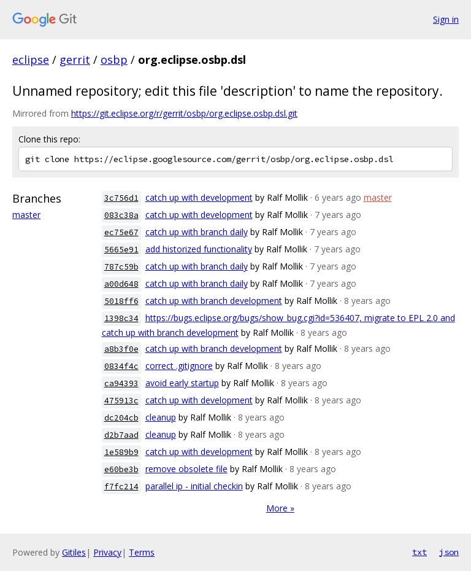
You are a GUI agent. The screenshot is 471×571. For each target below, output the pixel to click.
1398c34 (121, 318)
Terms (142, 552)
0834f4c (121, 366)
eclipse (30, 59)
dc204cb (121, 418)
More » (280, 508)
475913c (121, 400)
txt (419, 551)
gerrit (74, 59)
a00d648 (121, 284)
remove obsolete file (186, 469)
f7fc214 (121, 486)
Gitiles (74, 552)
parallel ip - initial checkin (194, 486)
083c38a (121, 215)
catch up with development (199, 197)
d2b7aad (121, 435)
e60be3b (121, 469)
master (26, 214)
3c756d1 (121, 198)
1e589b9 (121, 452)
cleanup (160, 417)
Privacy (107, 552)
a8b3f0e (121, 349)
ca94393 (121, 383)
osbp (114, 59)
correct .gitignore (179, 365)
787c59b (121, 267)
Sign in (446, 19)
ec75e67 (121, 232)
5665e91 (121, 249)
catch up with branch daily (196, 232)
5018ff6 (121, 301)
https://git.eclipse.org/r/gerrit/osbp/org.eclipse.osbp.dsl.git (184, 113)
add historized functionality (198, 249)
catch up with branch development (213, 300)
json (449, 551)
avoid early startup (182, 383)
